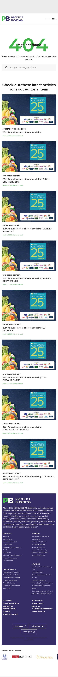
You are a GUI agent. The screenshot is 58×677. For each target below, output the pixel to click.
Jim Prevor (36, 539)
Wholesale (7, 552)
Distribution (7, 544)
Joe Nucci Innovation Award (42, 591)
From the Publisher (39, 542)
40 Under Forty (37, 572)
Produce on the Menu (40, 552)
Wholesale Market (38, 547)
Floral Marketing (9, 583)
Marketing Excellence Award (42, 583)
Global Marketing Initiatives (42, 594)
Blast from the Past (10, 542)
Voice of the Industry (39, 550)
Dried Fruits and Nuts (11, 575)
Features (6, 536)
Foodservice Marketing (11, 577)
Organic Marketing (10, 580)
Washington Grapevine (40, 536)
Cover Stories (7, 539)
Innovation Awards (39, 580)
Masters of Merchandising (12, 555)
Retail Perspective (38, 555)
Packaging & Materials (11, 572)
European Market (38, 544)
